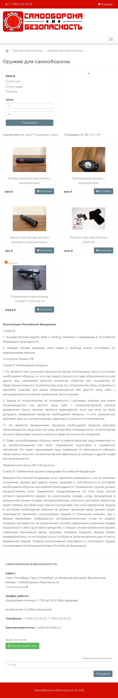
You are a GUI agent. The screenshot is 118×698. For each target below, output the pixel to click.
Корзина (105, 4)
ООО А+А (13, 81)
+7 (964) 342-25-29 (19, 4)
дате (55, 134)
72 (92, 134)
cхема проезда (17, 587)
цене (29, 134)
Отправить (103, 673)
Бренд (10, 76)
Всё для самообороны (28, 50)
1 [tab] (88, 73)
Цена (9, 99)
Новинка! (11, 263)
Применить (29, 122)
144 (98, 134)
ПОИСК (11, 91)
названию (42, 134)
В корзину (44, 191)
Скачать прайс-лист (22, 646)
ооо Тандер (14, 86)
